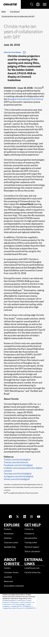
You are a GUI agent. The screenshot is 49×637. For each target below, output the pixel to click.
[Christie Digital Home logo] (10, 4)
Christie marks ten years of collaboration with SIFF (18, 16)
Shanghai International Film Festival (25, 99)
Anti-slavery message (18, 604)
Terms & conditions (25, 602)
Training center (30, 542)
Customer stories (11, 572)
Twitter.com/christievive (16, 462)
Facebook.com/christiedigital (18, 465)
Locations (8, 577)
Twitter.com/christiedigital (17, 459)
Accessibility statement (14, 586)
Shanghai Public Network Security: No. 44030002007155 (19, 608)
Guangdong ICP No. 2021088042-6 (21, 606)
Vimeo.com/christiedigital (17, 479)
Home (4, 11)
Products (7, 529)
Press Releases (15, 11)
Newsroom (8, 581)
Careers (7, 568)
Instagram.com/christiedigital (18, 476)
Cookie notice (21, 600)
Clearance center (11, 542)
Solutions (8, 538)
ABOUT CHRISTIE (12, 561)
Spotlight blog (9, 547)
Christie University (32, 572)
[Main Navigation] (44, 4)
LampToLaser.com (31, 568)
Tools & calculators (32, 551)
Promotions (9, 533)
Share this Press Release (12, 52)
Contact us (29, 529)
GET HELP (32, 525)
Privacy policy (15, 602)
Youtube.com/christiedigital (17, 473)
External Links (33, 561)
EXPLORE (12, 525)
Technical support (31, 547)
